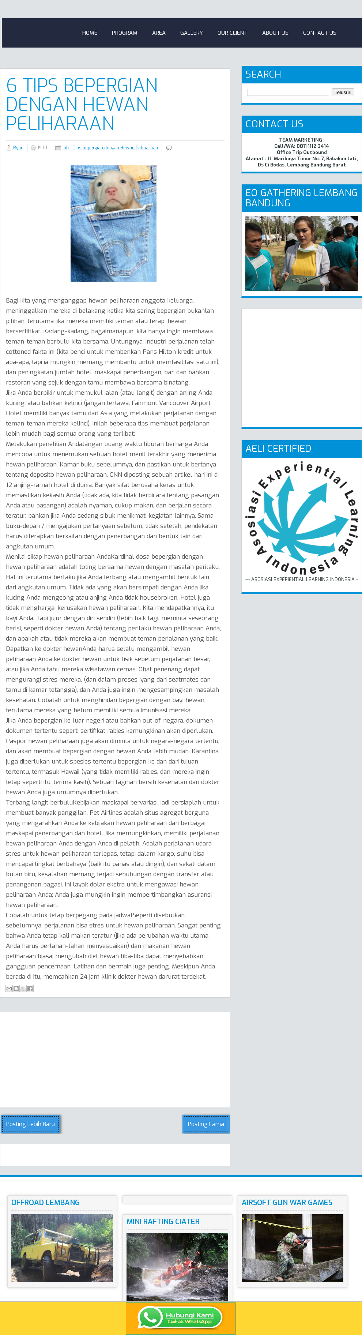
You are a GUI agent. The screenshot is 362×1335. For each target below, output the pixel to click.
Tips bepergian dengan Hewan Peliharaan (115, 148)
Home (89, 33)
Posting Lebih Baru (30, 1124)
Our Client (233, 33)
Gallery (191, 33)
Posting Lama (206, 1124)
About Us (275, 33)
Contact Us (319, 33)
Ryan (18, 148)
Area (159, 33)
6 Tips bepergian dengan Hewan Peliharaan (82, 104)
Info (67, 148)
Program (124, 33)
